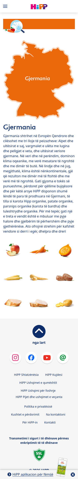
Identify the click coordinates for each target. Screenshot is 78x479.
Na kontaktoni (55, 414)
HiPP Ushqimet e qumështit (38, 383)
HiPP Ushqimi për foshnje (38, 391)
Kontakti (50, 422)
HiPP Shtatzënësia (26, 375)
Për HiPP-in (30, 422)
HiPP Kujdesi (53, 375)
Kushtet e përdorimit (25, 414)
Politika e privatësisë (38, 406)
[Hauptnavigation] (6, 6)
